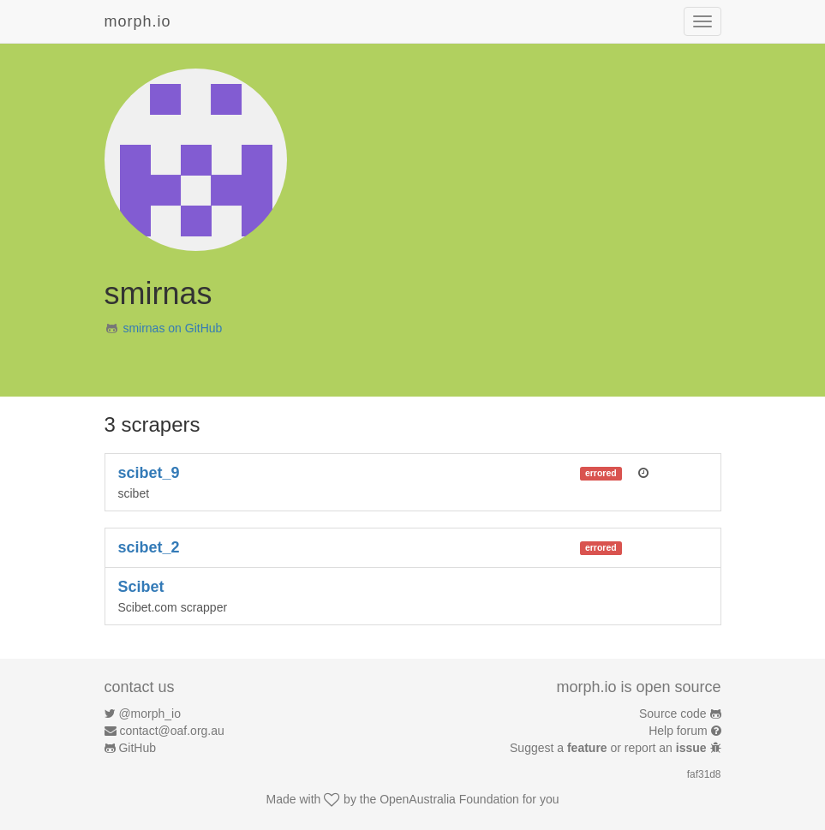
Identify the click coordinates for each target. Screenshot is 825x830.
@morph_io (149, 713)
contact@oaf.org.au (171, 730)
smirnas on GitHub (172, 328)
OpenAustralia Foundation (449, 799)
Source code (673, 713)
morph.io (138, 21)
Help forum (678, 730)
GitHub (137, 748)
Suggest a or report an (609, 748)
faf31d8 (704, 774)
